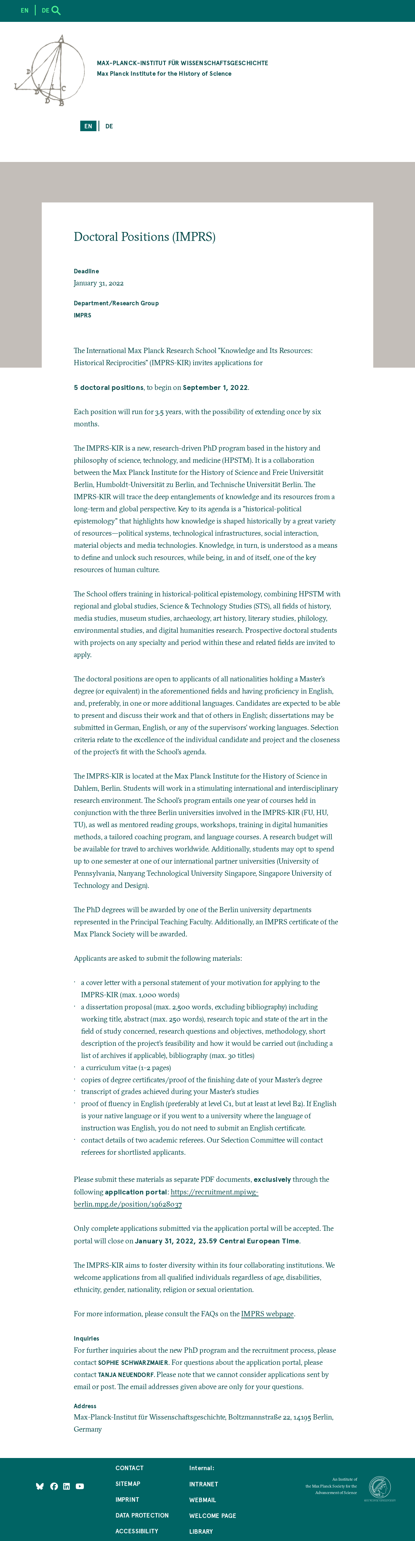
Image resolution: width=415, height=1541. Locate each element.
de (109, 125)
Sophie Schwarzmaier (133, 1362)
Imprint (127, 1499)
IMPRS (82, 315)
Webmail (202, 1499)
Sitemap (128, 1483)
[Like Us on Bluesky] (40, 1486)
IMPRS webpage (267, 1313)
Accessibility (137, 1530)
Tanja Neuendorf (126, 1374)
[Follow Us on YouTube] (79, 1486)
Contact (129, 1467)
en (88, 125)
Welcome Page (212, 1515)
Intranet (203, 1483)
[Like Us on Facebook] (55, 1486)
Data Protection (142, 1515)
